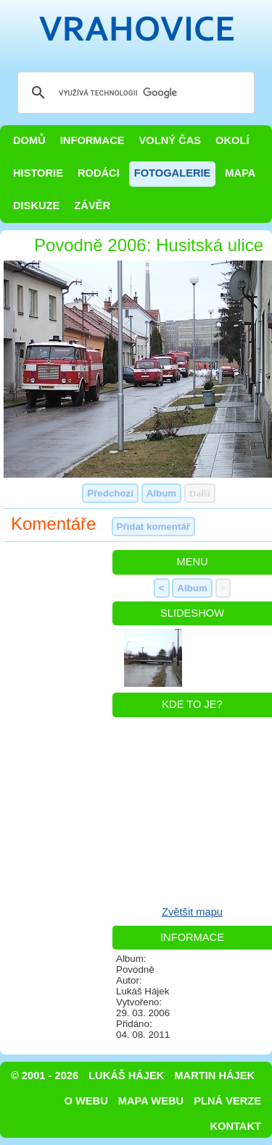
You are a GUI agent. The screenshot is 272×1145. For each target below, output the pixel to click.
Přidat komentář (153, 526)
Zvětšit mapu (192, 912)
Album (161, 493)
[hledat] (134, 92)
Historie (38, 173)
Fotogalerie (172, 173)
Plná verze (227, 1101)
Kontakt (235, 1126)
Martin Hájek (214, 1075)
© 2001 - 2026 (44, 1075)
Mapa (240, 173)
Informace (92, 140)
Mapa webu (151, 1101)
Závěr (92, 205)
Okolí (232, 140)
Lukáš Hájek (126, 1075)
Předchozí (110, 493)
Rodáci (99, 173)
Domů (29, 140)
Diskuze (36, 205)
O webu (86, 1101)
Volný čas (170, 140)
